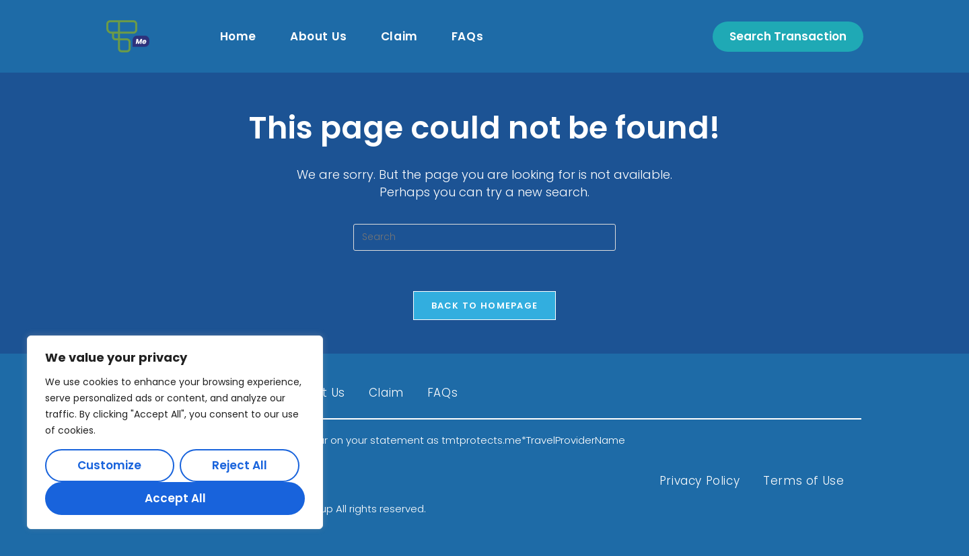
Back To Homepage (484, 305)
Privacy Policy (699, 481)
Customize (109, 465)
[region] (175, 432)
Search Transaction (788, 36)
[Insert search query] (484, 237)
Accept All (175, 498)
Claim (386, 393)
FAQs (442, 393)
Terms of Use (803, 481)
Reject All (239, 465)
